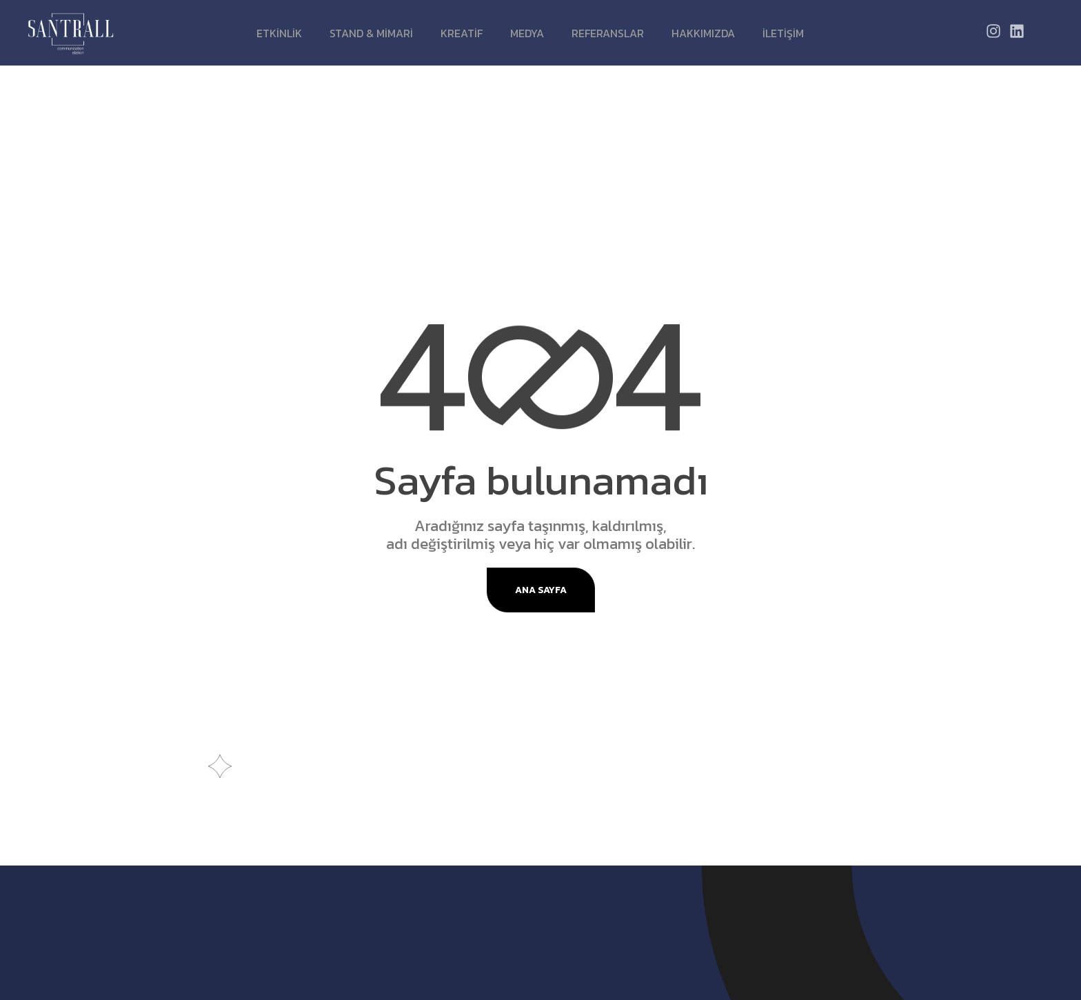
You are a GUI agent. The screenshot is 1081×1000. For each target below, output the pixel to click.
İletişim (783, 33)
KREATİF (462, 33)
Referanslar (608, 33)
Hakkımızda (703, 33)
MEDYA (527, 33)
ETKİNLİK (279, 33)
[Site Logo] (70, 32)
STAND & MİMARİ (371, 33)
